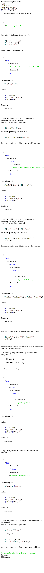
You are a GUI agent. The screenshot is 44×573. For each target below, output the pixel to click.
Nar (11, 75)
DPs (7, 62)
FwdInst (13, 165)
